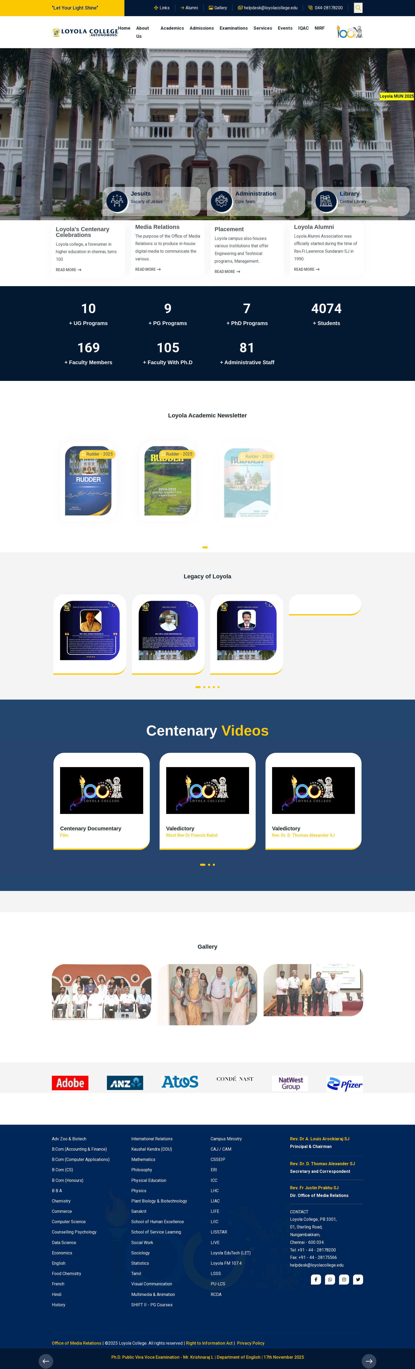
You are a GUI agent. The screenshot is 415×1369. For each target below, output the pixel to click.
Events (285, 28)
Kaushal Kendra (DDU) (151, 1149)
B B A (57, 1190)
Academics (172, 28)
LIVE (215, 1242)
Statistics (140, 1263)
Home (124, 28)
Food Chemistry (66, 1273)
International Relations (152, 1138)
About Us (142, 32)
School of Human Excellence (157, 1221)
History (58, 1304)
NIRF (320, 28)
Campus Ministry (226, 1138)
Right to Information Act (209, 1343)
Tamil (136, 1273)
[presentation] (46, 1361)
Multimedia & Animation (153, 1294)
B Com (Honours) (67, 1180)
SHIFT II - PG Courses (152, 1304)
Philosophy (141, 1169)
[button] (205, 548)
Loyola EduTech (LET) (231, 1252)
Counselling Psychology (74, 1232)
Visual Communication (151, 1283)
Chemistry (61, 1201)
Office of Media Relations (76, 1343)
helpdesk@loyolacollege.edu (267, 7)
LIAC (215, 1201)
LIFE (215, 1211)
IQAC (303, 28)
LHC (215, 1190)
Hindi (56, 1294)
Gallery (218, 7)
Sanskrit (138, 1211)
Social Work (142, 1242)
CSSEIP (218, 1159)
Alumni (189, 7)
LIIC (214, 1221)
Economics (62, 1252)
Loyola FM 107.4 (226, 1263)
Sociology (140, 1252)
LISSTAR (219, 1232)
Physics (138, 1190)
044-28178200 (325, 7)
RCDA (216, 1294)
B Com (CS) (62, 1169)
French (58, 1283)
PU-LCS (218, 1283)
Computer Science (69, 1221)
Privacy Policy (250, 1343)
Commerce (62, 1211)
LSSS (216, 1273)
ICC (214, 1180)
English (58, 1263)
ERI (214, 1169)
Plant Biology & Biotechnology (159, 1201)
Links (162, 7)
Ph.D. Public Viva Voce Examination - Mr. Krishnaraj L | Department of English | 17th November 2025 (207, 1357)
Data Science (64, 1242)
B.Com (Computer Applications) (81, 1159)
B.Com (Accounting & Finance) (79, 1149)
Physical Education (148, 1180)
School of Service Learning (156, 1232)
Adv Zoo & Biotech (69, 1138)
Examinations (234, 28)
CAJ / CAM (221, 1149)
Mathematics (143, 1159)
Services (263, 28)
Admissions (202, 28)
